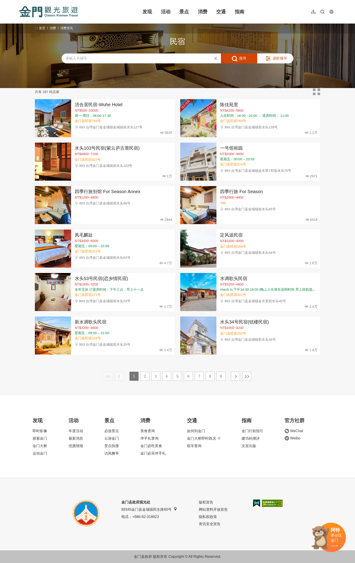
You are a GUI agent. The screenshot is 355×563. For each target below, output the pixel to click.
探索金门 (40, 438)
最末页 (246, 376)
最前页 (108, 376)
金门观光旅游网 (48, 11)
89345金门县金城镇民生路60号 (149, 509)
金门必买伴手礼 (153, 453)
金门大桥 (40, 446)
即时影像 (40, 431)
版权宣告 (206, 502)
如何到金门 (196, 431)
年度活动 (76, 431)
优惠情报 (76, 446)
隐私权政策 (208, 517)
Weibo (292, 438)
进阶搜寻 (280, 58)
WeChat (294, 431)
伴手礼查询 (149, 438)
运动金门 (40, 453)
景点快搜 (111, 446)
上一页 (119, 376)
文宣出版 (249, 446)
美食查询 (147, 431)
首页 (42, 28)
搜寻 (242, 58)
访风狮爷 (111, 453)
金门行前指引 (252, 431)
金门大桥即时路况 (203, 438)
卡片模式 (316, 92)
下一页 (235, 376)
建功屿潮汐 (251, 438)
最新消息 (76, 438)
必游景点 (111, 431)
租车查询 (194, 446)
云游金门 (111, 438)
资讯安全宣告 (210, 524)
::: (20, 3)
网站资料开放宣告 (213, 509)
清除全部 (215, 58)
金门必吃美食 (151, 446)
